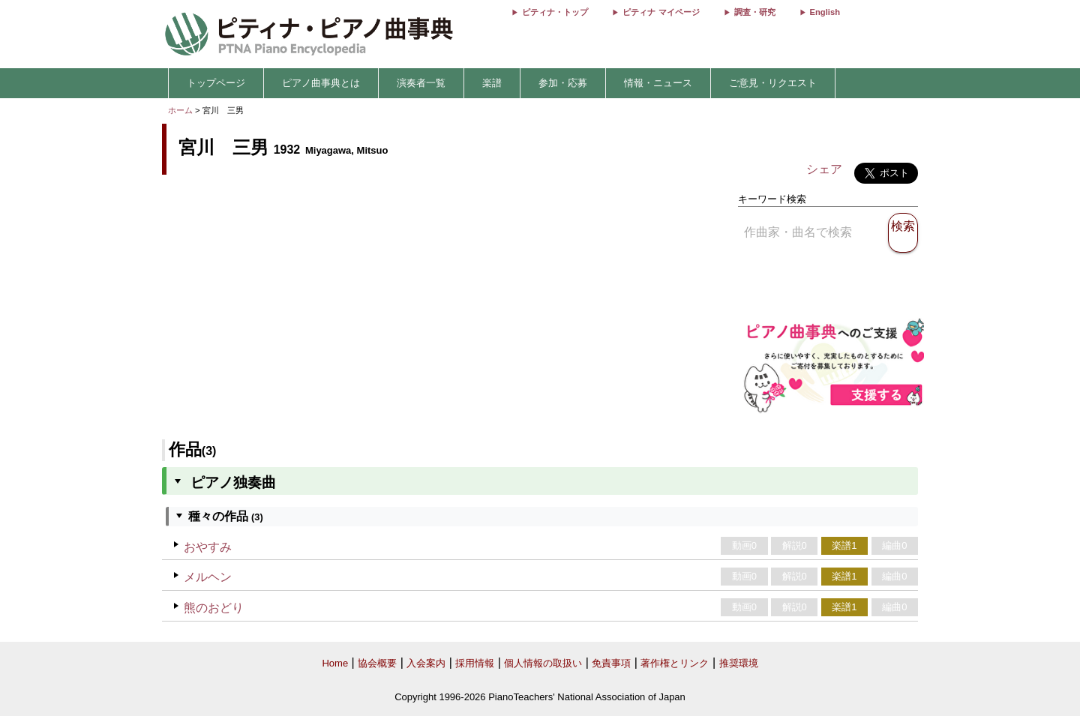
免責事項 (611, 663)
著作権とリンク (674, 663)
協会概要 (377, 663)
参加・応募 (562, 82)
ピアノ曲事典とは (321, 82)
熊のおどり (214, 607)
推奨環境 (738, 663)
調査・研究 (755, 11)
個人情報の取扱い (543, 663)
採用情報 (474, 663)
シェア (824, 169)
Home (335, 663)
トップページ (216, 82)
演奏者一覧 (421, 82)
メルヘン (208, 577)
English (825, 11)
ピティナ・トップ (555, 11)
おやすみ (208, 547)
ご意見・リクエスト (773, 82)
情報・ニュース (658, 82)
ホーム (180, 110)
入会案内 (426, 663)
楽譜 (492, 82)
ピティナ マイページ (660, 11)
